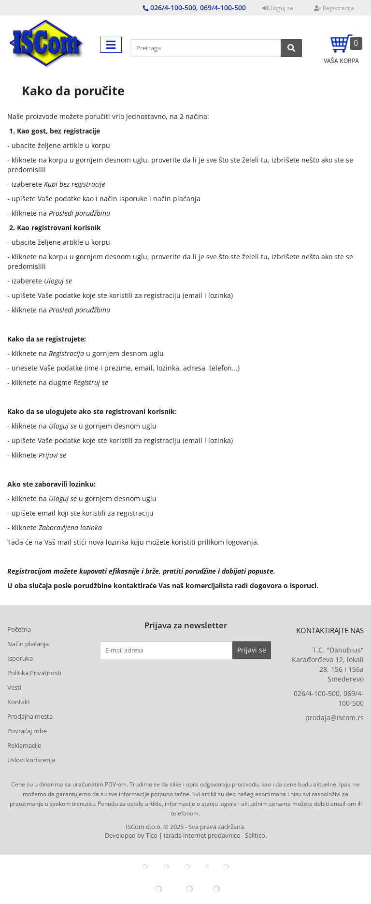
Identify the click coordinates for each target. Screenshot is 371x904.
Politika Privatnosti (34, 672)
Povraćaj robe (27, 730)
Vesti (14, 687)
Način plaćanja (28, 643)
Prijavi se (251, 649)
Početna (19, 629)
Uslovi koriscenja (31, 760)
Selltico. (256, 835)
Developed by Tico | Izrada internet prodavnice (172, 835)
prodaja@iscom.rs (334, 717)
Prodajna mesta (30, 716)
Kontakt (18, 701)
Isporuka (20, 658)
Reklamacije (24, 745)
